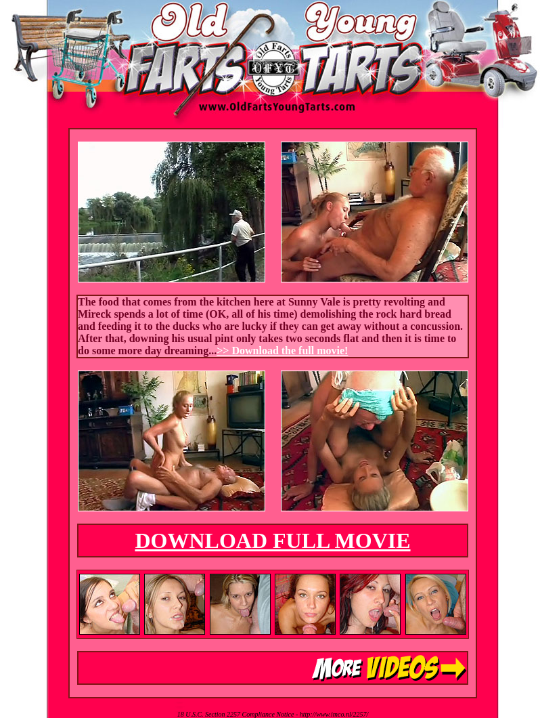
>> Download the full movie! (282, 350)
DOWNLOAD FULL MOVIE (272, 540)
